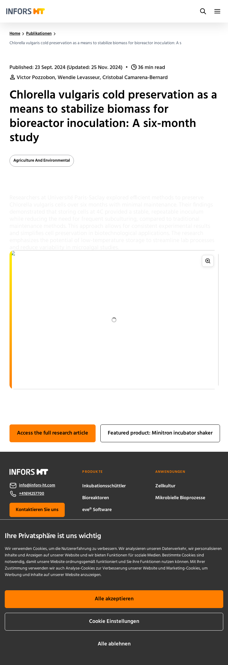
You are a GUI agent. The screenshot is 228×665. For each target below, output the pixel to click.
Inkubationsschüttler (104, 486)
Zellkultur (165, 486)
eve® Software (97, 510)
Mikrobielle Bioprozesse (180, 498)
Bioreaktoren (95, 498)
